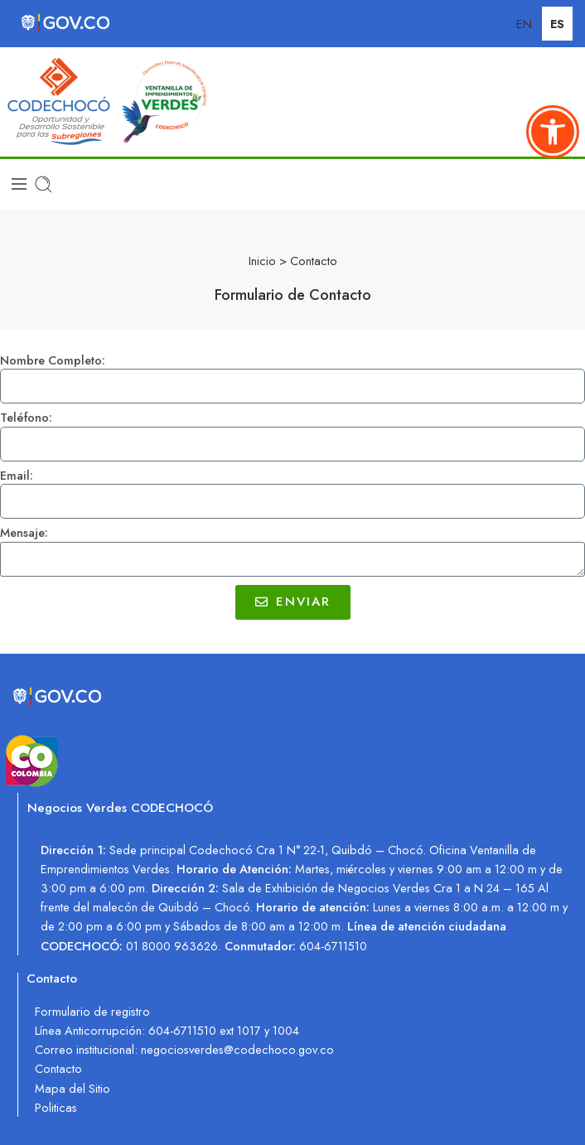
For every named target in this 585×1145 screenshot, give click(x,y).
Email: (16, 476)
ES (557, 23)
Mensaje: (24, 533)
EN (524, 23)
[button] (553, 132)
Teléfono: (26, 418)
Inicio (262, 260)
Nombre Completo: (52, 361)
